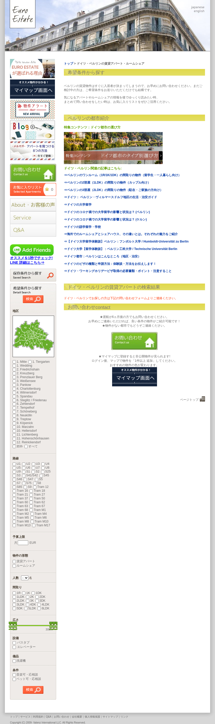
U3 (36, 464)
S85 (17, 487)
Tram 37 (20, 498)
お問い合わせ (61, 716)
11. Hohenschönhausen (31, 438)
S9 (28, 487)
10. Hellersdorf (25, 431)
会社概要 (77, 716)
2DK (40, 597)
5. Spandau (22, 396)
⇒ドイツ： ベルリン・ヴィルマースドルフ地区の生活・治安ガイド (110, 197)
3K (30, 600)
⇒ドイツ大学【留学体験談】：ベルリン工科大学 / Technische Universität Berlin (120, 249)
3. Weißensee (24, 381)
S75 (27, 483)
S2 (36, 471)
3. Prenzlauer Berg (27, 377)
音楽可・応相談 (25, 674)
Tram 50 (37, 498)
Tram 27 (37, 494)
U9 (17, 471)
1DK (37, 593)
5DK (18, 608)
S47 (28, 479)
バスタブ (21, 642)
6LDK (43, 608)
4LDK (43, 604)
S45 (44, 475)
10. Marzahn (23, 427)
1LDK (18, 597)
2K (30, 597)
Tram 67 (37, 506)
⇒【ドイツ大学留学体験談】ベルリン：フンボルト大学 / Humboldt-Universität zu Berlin (126, 241)
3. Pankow (22, 385)
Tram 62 (37, 502)
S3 (17, 475)
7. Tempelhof (23, 407)
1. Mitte (20, 362)
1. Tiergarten (39, 362)
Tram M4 (39, 514)
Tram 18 (37, 490)
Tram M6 (39, 517)
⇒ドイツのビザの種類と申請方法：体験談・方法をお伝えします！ (110, 264)
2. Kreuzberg (23, 373)
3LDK (18, 604)
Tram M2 (21, 514)
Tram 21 (20, 494)
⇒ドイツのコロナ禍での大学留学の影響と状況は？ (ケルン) (105, 219)
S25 (46, 471)
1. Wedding (22, 365)
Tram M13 (22, 525)
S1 (26, 471)
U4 (45, 464)
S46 (17, 479)
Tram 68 (20, 510)
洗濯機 (19, 660)
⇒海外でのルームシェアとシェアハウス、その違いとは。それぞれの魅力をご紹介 (121, 234)
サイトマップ (110, 716)
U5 (17, 467)
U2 (26, 464)
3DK (40, 600)
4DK (31, 604)
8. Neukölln (22, 415)
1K (26, 593)
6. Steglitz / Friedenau (30, 400)
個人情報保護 (92, 716)
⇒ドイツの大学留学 (78, 204)
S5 (39, 479)
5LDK (30, 608)
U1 (17, 464)
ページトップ (189, 399)
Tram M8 (21, 521)
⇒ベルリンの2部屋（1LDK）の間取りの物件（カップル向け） (107, 182)
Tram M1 (38, 510)
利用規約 (38, 716)
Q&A (48, 716)
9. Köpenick (23, 423)
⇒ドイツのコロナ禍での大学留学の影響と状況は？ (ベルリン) (107, 212)
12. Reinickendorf (27, 442)
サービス (25, 716)
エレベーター (24, 647)
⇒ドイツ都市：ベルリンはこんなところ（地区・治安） (102, 256)
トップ (14, 716)
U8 (45, 467)
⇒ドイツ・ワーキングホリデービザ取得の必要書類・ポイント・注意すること (118, 271)
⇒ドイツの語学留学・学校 (82, 227)
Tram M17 (41, 525)
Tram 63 (20, 506)
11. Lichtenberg (25, 434)
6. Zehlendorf (24, 404)
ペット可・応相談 (27, 679)
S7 (17, 483)
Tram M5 (21, 517)
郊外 (18, 446)
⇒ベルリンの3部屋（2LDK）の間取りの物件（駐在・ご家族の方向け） (113, 190)
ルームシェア (24, 565)
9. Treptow (22, 419)
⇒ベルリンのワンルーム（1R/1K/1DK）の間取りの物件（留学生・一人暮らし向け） (122, 175)
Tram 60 (20, 502)
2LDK (18, 600)
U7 (36, 467)
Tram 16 (20, 490)
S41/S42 (30, 475)
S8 (37, 483)
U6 (26, 467)
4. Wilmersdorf (24, 392)
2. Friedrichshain (26, 369)
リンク (124, 716)
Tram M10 (39, 521)
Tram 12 (40, 487)
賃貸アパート (24, 561)
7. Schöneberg (25, 411)
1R (17, 593)
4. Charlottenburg (27, 388)
